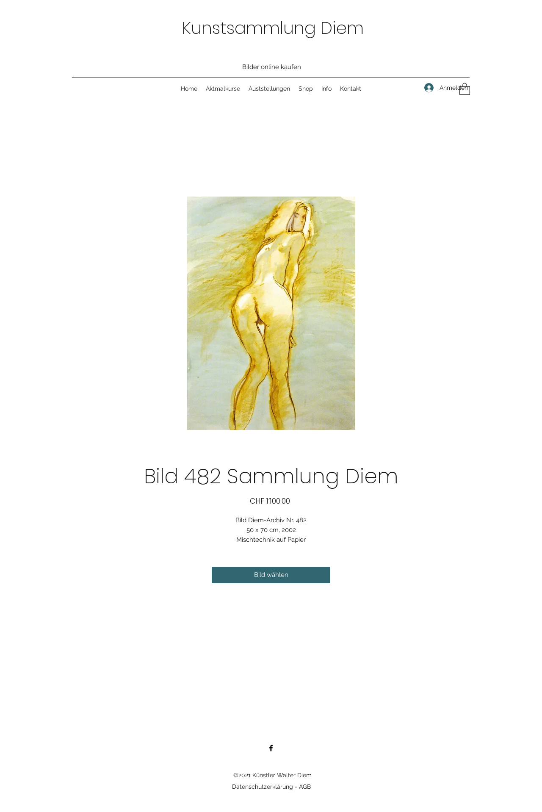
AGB (305, 786)
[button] (464, 88)
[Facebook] (271, 748)
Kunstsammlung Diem (273, 28)
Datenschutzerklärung (262, 786)
